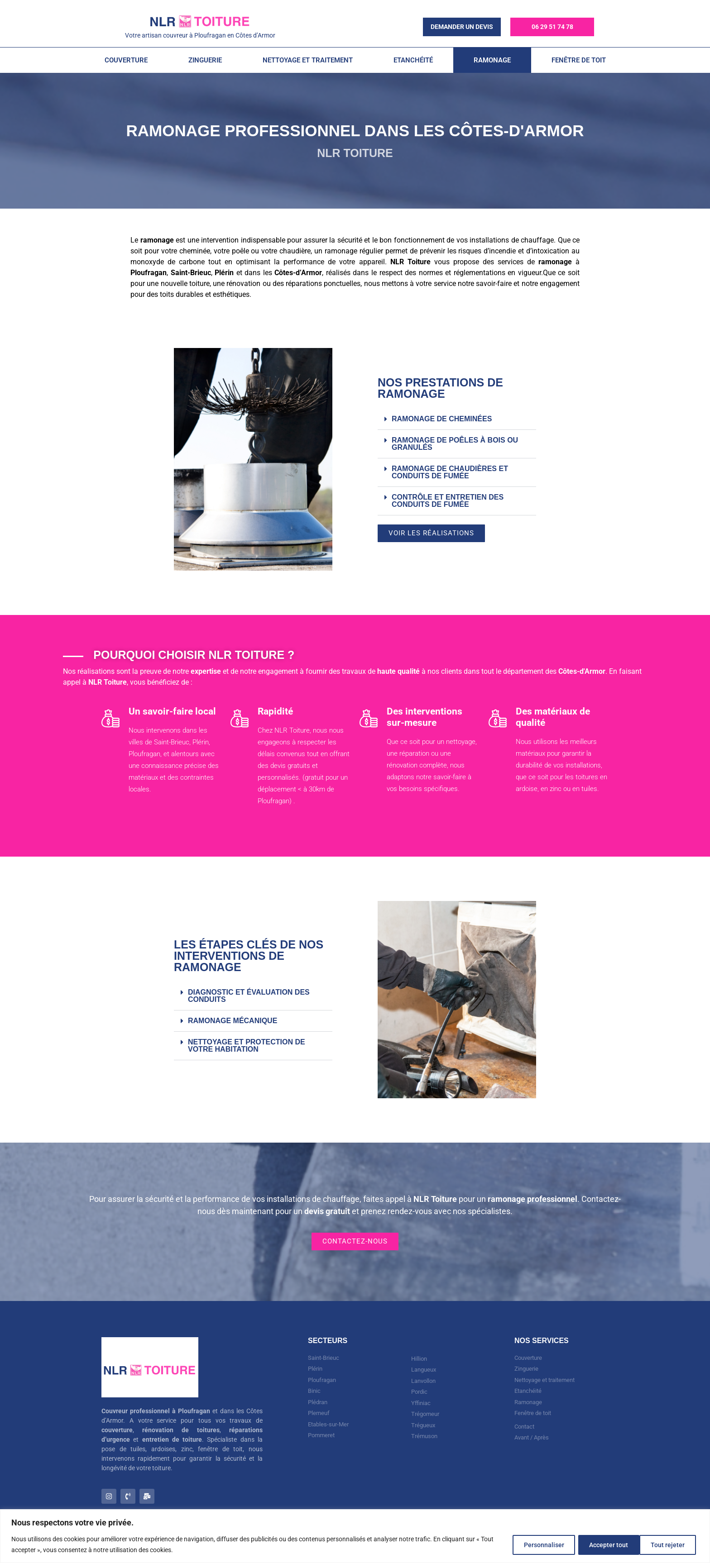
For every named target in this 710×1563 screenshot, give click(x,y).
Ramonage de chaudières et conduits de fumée (450, 472)
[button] (457, 419)
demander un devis (462, 26)
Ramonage (492, 60)
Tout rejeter (600, 1544)
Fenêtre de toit (579, 60)
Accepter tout (666, 1544)
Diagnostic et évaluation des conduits (249, 995)
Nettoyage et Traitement (308, 60)
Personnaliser (533, 1544)
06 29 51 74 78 (552, 26)
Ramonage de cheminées (442, 419)
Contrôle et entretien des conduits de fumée (448, 500)
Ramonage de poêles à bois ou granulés (455, 443)
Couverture (126, 60)
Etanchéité (413, 60)
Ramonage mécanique (232, 1021)
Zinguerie (205, 60)
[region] (355, 1536)
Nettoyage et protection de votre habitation (246, 1045)
